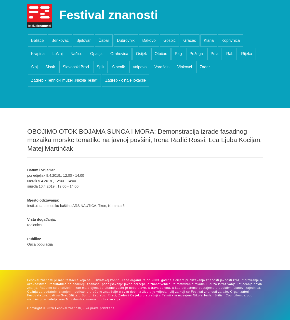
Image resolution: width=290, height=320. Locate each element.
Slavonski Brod (76, 67)
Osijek (141, 54)
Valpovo (140, 67)
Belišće (37, 40)
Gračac (189, 40)
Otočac (161, 54)
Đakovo (149, 40)
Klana (209, 40)
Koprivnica (231, 40)
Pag (178, 54)
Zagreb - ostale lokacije (125, 80)
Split (100, 67)
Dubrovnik (125, 40)
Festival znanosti (108, 15)
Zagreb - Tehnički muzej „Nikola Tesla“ (64, 80)
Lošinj (58, 54)
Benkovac (60, 40)
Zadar (205, 67)
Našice (76, 54)
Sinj (34, 67)
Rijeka (246, 54)
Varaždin (162, 67)
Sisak (50, 67)
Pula (215, 54)
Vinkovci (184, 67)
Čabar (103, 40)
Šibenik (118, 67)
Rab (229, 54)
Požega (196, 54)
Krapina (38, 54)
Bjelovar (84, 40)
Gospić (169, 40)
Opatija (96, 54)
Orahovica (119, 54)
